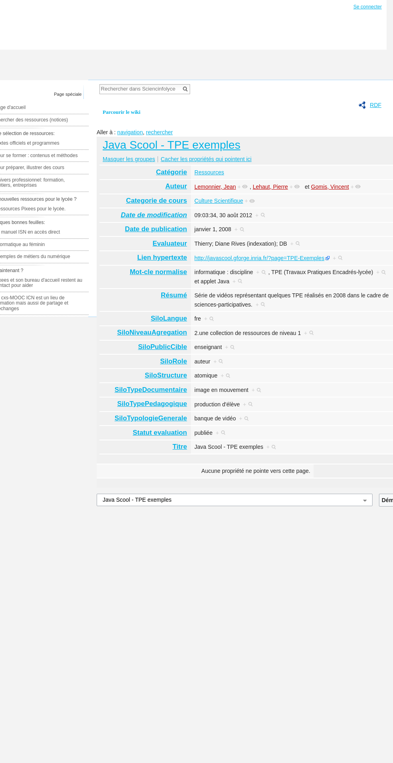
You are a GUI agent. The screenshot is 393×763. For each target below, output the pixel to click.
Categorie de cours (156, 200)
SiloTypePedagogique (152, 404)
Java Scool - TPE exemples (171, 145)
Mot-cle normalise (158, 272)
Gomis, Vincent (330, 187)
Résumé (174, 295)
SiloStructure (166, 375)
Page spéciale (68, 94)
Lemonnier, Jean (215, 187)
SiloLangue (169, 318)
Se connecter (367, 7)
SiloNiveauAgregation (152, 332)
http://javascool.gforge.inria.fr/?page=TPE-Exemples (259, 258)
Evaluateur (170, 243)
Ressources (209, 172)
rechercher (159, 132)
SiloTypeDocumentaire (151, 390)
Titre (179, 446)
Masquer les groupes (129, 159)
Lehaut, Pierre (270, 187)
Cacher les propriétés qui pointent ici (206, 159)
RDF (375, 105)
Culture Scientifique (218, 201)
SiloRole (173, 361)
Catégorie (171, 172)
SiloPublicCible (162, 347)
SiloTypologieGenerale (151, 418)
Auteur (176, 186)
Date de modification (154, 215)
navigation (130, 132)
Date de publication (156, 229)
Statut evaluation (160, 432)
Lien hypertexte (162, 257)
